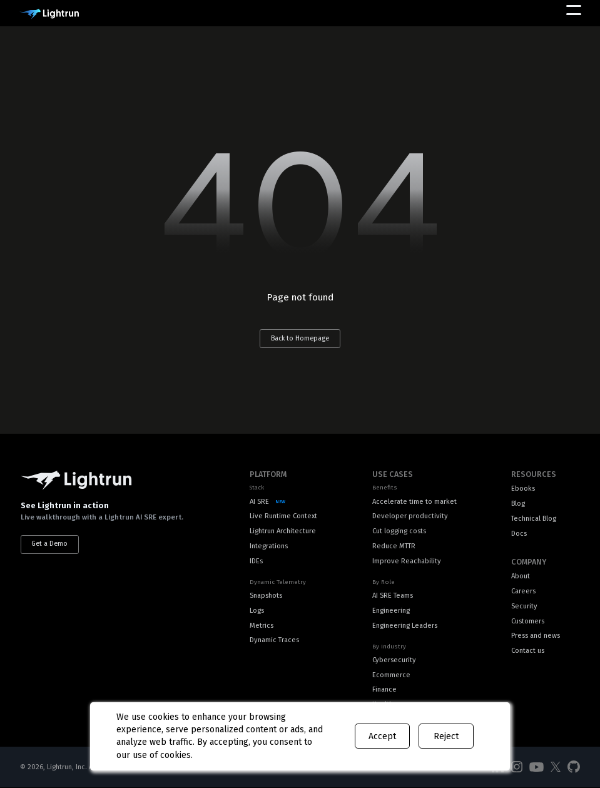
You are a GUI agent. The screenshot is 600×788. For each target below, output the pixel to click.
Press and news (535, 636)
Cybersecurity (394, 660)
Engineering (391, 610)
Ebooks (523, 488)
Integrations (269, 546)
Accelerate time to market (414, 502)
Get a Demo (49, 544)
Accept (382, 736)
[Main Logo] (49, 14)
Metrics (261, 626)
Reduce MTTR (393, 546)
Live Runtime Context (283, 516)
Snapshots (266, 595)
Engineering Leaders (404, 626)
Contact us (527, 651)
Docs (519, 534)
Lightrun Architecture (283, 531)
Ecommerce (391, 675)
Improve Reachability (406, 561)
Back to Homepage (300, 338)
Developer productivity (410, 516)
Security (524, 606)
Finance (384, 689)
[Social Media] (516, 767)
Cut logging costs (399, 531)
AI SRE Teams (392, 595)
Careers (523, 591)
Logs (257, 610)
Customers (527, 621)
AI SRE (259, 502)
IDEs (256, 561)
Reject (446, 736)
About (520, 576)
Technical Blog (533, 518)
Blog (518, 503)
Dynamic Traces (274, 640)
